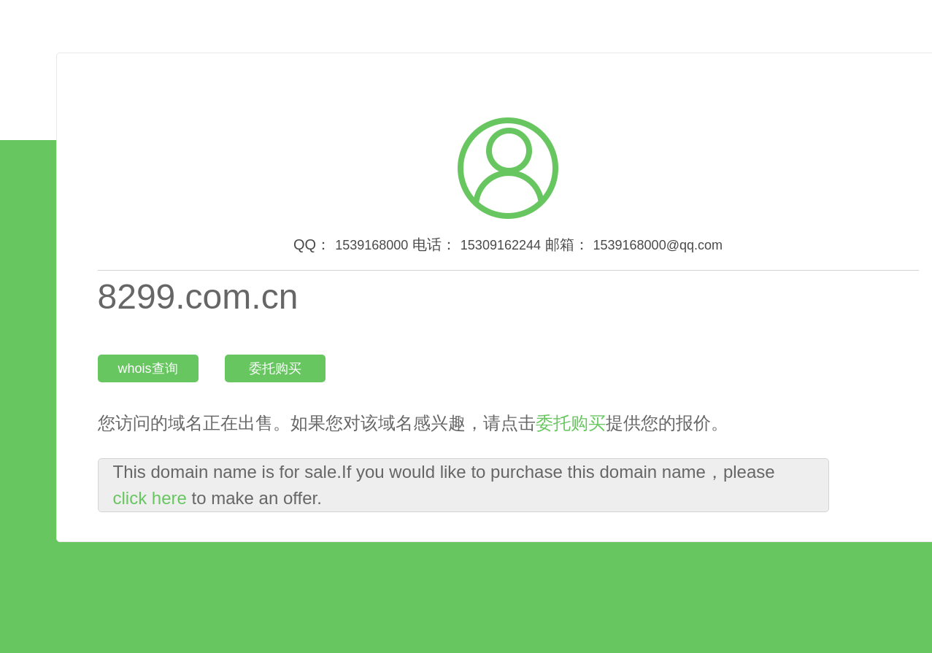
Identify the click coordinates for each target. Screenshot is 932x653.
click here (150, 498)
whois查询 (147, 368)
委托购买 (275, 368)
